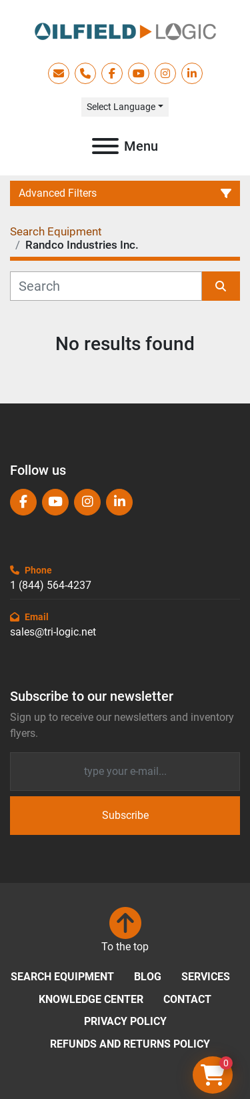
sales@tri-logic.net (53, 632)
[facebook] (112, 73)
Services (205, 976)
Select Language (121, 106)
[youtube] (138, 73)
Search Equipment (62, 976)
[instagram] (165, 73)
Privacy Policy (125, 1021)
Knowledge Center (91, 999)
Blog (147, 976)
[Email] (125, 771)
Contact (187, 999)
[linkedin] (192, 73)
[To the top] (125, 931)
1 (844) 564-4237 (50, 585)
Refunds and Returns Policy (130, 1044)
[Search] (106, 286)
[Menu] (105, 146)
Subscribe (125, 815)
